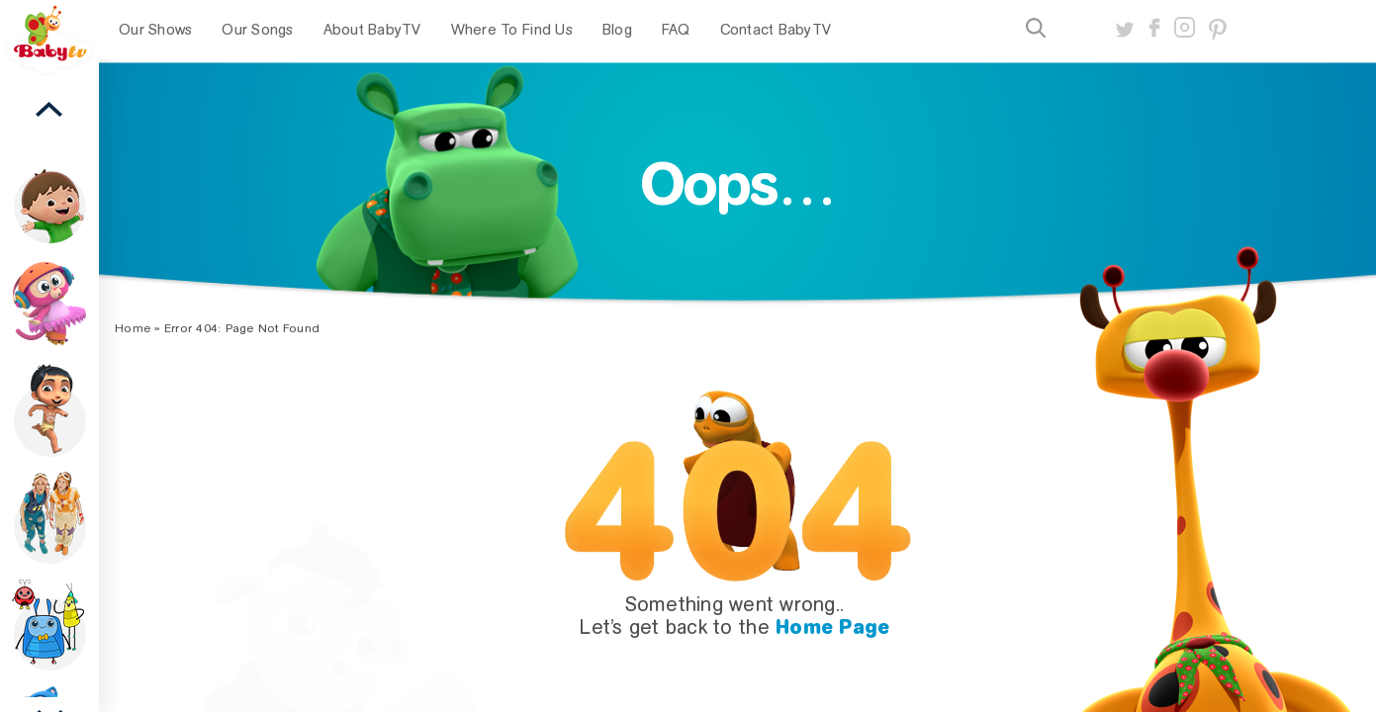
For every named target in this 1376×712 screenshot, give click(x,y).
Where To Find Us (512, 30)
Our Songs (257, 30)
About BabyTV (372, 30)
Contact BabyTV (776, 30)
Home (132, 328)
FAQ (676, 30)
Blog (617, 30)
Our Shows (155, 30)
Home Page (832, 627)
